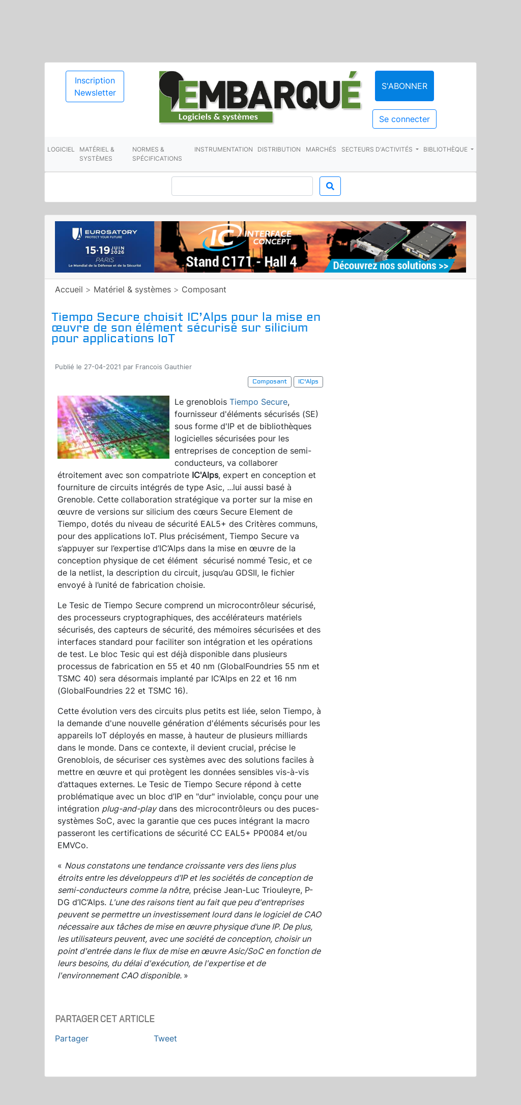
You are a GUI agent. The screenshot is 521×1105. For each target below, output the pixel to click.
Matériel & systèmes (96, 153)
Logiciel (61, 149)
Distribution (279, 149)
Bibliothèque (446, 149)
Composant (204, 289)
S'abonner (404, 86)
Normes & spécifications (157, 153)
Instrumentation (223, 149)
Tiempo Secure (258, 402)
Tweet (165, 1038)
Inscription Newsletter (95, 86)
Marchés (321, 149)
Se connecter (404, 119)
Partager (72, 1038)
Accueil (69, 289)
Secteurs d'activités (377, 149)
